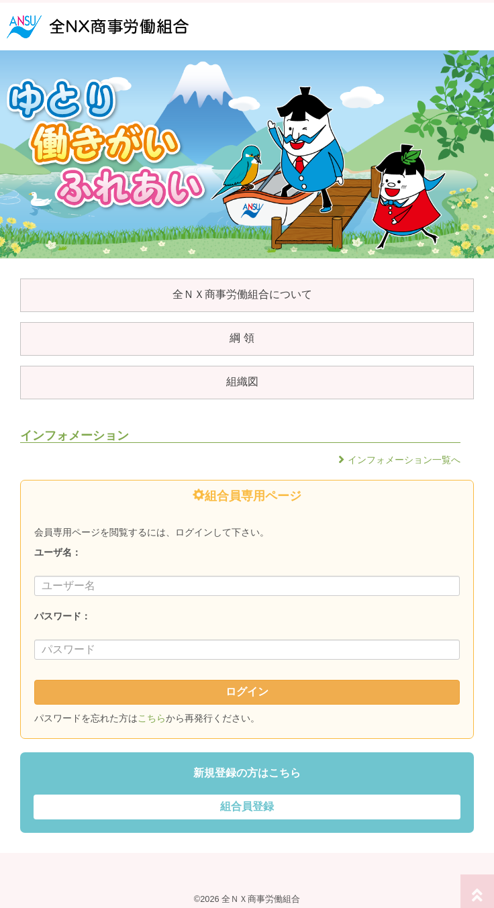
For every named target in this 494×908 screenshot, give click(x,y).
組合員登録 (247, 806)
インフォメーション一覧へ (404, 459)
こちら (152, 718)
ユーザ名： (57, 552)
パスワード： (62, 616)
